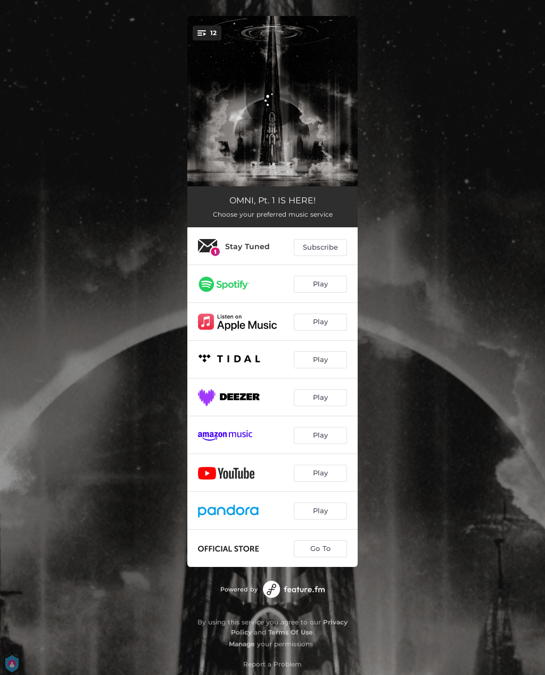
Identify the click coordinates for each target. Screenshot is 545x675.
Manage (242, 644)
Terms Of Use (290, 632)
